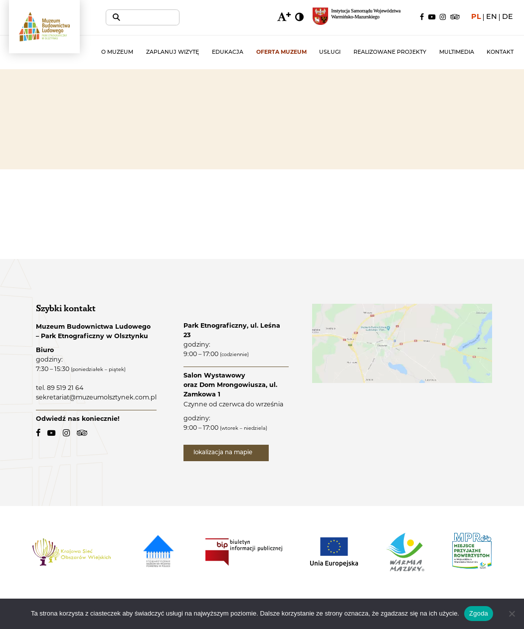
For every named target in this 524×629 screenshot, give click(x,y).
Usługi (338, 52)
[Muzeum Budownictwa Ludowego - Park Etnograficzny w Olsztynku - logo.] (54, 33)
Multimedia (459, 52)
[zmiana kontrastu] (299, 17)
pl (476, 17)
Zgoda (478, 613)
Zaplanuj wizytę (188, 52)
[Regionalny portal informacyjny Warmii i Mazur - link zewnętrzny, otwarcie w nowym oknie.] (362, 17)
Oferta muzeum (292, 52)
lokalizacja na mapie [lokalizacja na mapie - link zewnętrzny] (227, 454)
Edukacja (241, 52)
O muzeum (136, 52)
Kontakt (500, 52)
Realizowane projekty (395, 52)
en (491, 17)
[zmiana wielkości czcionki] (283, 17)
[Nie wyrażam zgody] (512, 614)
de (507, 17)
